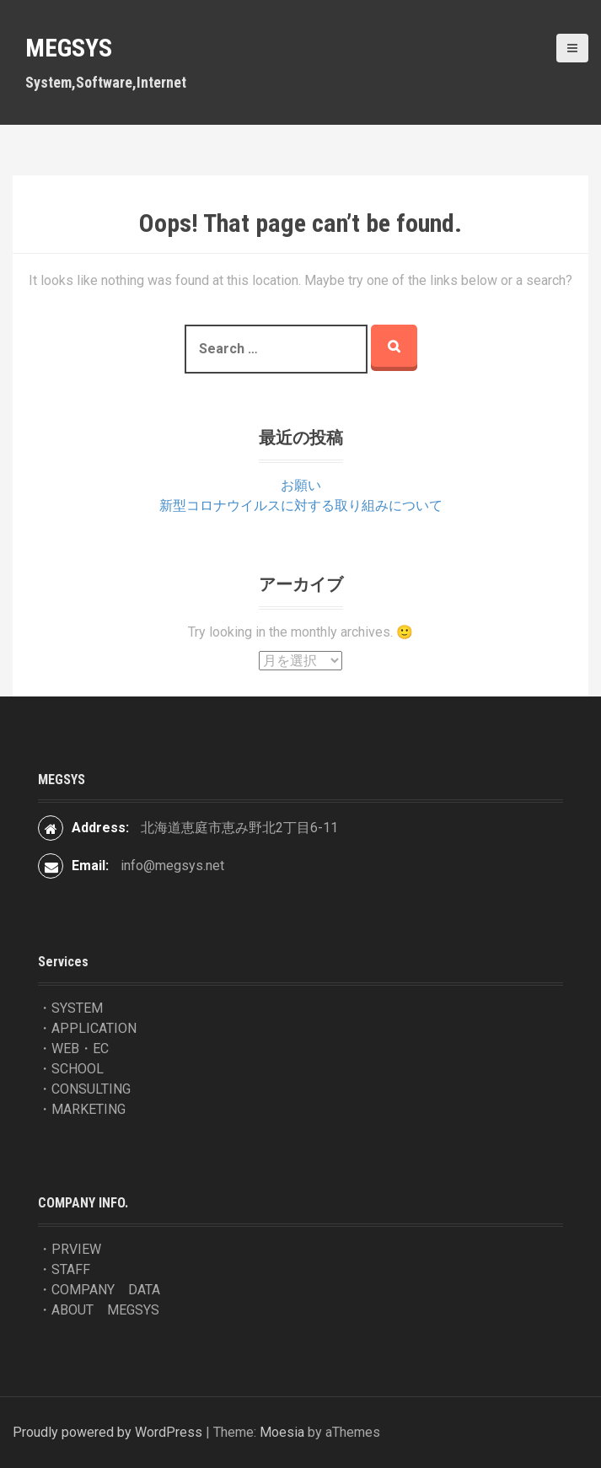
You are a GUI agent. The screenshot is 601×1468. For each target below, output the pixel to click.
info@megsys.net (172, 866)
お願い (301, 485)
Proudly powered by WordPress (107, 1432)
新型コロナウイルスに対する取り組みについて (301, 505)
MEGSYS (68, 47)
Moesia (282, 1432)
